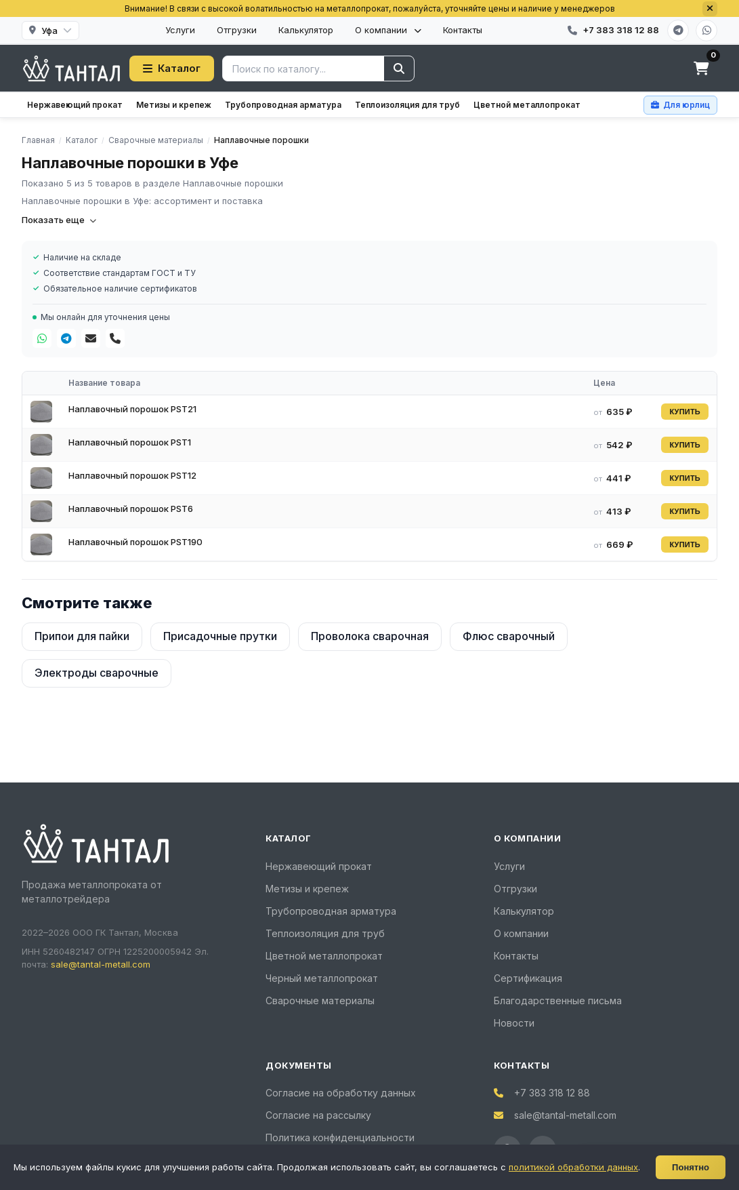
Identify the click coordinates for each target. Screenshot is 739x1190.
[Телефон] (115, 338)
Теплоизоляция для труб (407, 105)
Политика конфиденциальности (340, 1137)
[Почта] (90, 338)
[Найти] (399, 68)
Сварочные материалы (320, 1000)
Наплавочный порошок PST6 (130, 508)
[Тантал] (71, 68)
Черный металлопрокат (322, 978)
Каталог (171, 68)
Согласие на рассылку (318, 1115)
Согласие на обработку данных (341, 1092)
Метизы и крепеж (173, 105)
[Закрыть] (709, 8)
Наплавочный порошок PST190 (135, 541)
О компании (388, 29)
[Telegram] (678, 30)
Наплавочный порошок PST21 (132, 408)
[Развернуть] (709, 1173)
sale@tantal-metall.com (100, 964)
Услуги (180, 29)
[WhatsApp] (706, 30)
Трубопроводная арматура (283, 105)
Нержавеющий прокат (75, 105)
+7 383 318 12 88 (552, 1092)
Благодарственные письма (558, 1000)
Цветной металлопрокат (526, 105)
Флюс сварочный (509, 636)
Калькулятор (305, 29)
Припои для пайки (82, 636)
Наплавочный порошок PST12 (132, 475)
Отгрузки (237, 29)
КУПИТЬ (684, 412)
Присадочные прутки (220, 636)
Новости (514, 1023)
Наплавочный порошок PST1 (129, 442)
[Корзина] (701, 68)
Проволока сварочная (370, 636)
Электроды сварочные (97, 672)
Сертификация (528, 978)
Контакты (462, 29)
